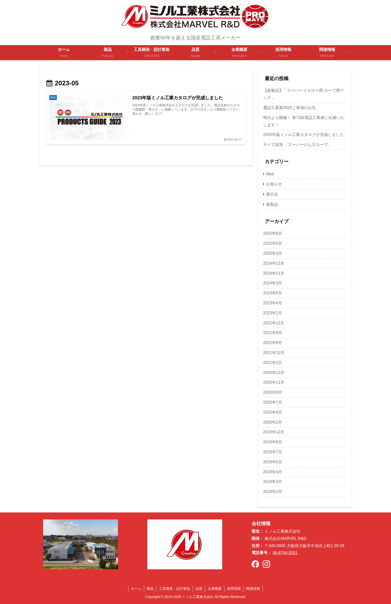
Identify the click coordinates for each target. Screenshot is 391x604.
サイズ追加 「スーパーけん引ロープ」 (297, 144)
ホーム (136, 589)
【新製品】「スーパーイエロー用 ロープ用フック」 (303, 94)
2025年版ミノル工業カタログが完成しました (303, 134)
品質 (199, 589)
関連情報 (253, 589)
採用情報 (234, 589)
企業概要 (215, 589)
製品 (150, 589)
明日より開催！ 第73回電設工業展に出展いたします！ (303, 121)
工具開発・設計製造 (174, 589)
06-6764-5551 (285, 553)
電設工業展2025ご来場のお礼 (289, 108)
